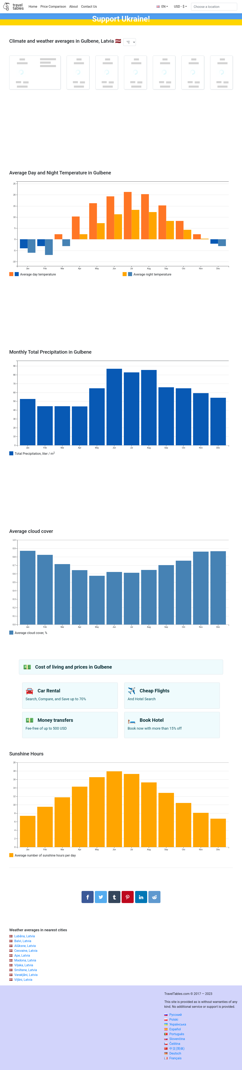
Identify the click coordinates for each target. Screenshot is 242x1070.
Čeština (172, 1044)
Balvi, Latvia (22, 941)
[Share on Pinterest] (128, 897)
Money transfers (55, 720)
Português (174, 1034)
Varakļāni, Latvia (26, 975)
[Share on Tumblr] (114, 897)
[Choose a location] (214, 6)
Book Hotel (152, 720)
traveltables (18, 7)
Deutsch (172, 1053)
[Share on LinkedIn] (141, 897)
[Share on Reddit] (154, 897)
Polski (171, 1019)
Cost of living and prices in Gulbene (73, 667)
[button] (180, 6)
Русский (173, 1015)
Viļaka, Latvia (23, 965)
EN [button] (160, 6)
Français (172, 1058)
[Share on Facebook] (88, 897)
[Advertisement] (121, 135)
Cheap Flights (155, 691)
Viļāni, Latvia (23, 980)
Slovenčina (174, 1039)
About (73, 6)
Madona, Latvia (25, 960)
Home (33, 6)
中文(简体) (174, 1048)
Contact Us (89, 6)
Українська (175, 1024)
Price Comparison (53, 6)
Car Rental (49, 691)
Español (172, 1029)
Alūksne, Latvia (25, 946)
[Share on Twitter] (101, 897)
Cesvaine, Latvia (25, 951)
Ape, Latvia (22, 955)
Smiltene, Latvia (25, 970)
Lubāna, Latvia (24, 936)
